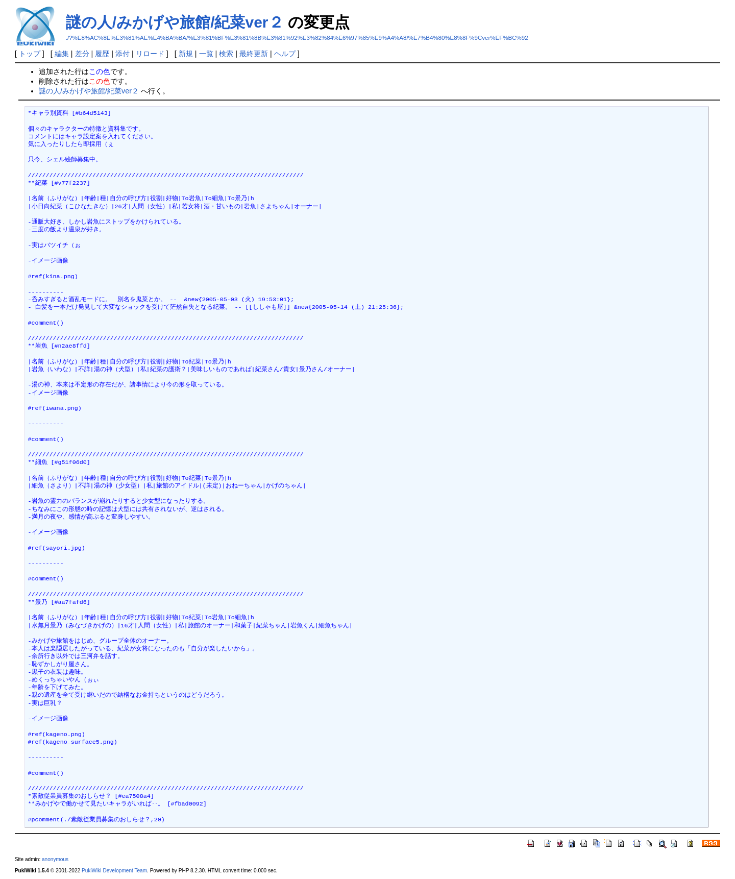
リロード (150, 54)
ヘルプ (285, 54)
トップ (29, 54)
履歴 (102, 54)
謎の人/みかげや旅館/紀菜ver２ (175, 22)
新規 (186, 54)
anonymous (55, 859)
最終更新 (253, 54)
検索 (226, 54)
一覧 (206, 54)
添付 (122, 54)
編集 (62, 54)
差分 (82, 54)
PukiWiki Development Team (114, 870)
